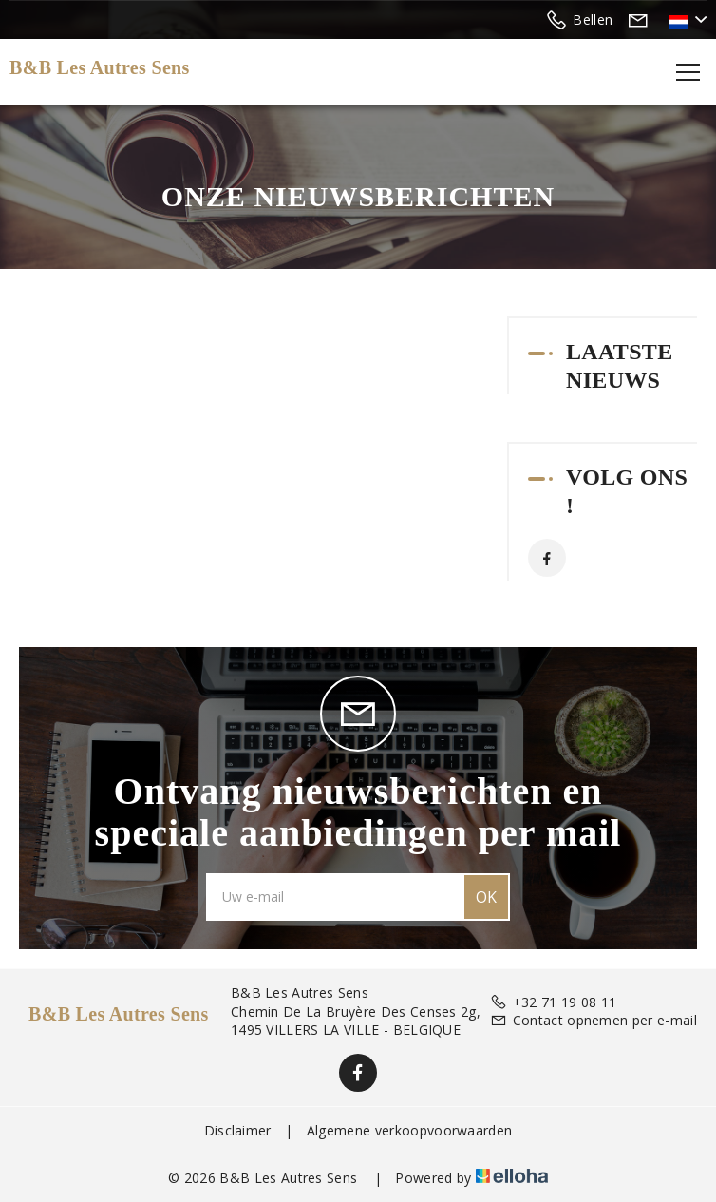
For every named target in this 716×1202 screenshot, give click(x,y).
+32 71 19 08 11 (553, 1002)
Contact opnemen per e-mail (593, 1020)
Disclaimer (238, 1130)
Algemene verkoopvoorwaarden (410, 1130)
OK (486, 897)
